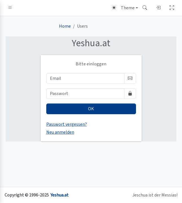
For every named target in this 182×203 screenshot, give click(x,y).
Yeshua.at (60, 195)
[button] (10, 8)
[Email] (85, 78)
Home (65, 26)
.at (91, 43)
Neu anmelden (60, 132)
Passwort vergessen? (66, 124)
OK (91, 109)
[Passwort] (85, 93)
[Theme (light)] (125, 8)
